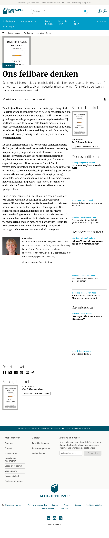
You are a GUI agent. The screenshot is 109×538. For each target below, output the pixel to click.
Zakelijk (36, 437)
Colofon (55, 505)
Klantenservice (12, 437)
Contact (8, 448)
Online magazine (14, 33)
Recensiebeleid (12, 476)
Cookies (78, 505)
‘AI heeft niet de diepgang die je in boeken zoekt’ (87, 242)
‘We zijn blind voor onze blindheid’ (87, 318)
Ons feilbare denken (43, 33)
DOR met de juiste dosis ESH (86, 167)
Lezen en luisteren (13, 466)
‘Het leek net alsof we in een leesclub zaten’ (85, 279)
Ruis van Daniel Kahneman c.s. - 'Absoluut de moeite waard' (87, 296)
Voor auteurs (11, 471)
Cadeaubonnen (39, 453)
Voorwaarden (11, 453)
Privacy (66, 505)
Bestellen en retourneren (11, 459)
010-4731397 (101, 21)
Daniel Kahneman (26, 108)
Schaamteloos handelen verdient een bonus (87, 204)
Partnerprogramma (14, 481)
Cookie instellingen (94, 505)
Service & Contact (48, 508)
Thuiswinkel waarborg (12, 505)
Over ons (9, 443)
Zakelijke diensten (40, 443)
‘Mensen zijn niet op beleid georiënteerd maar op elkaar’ (85, 221)
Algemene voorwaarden (37, 505)
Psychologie (28, 33)
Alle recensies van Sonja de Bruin (37, 262)
